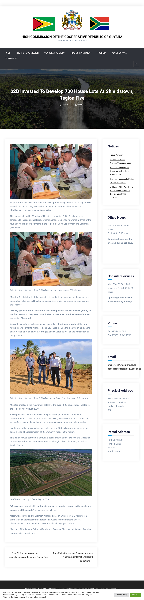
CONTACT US (11, 58)
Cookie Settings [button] (121, 595)
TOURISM (101, 53)
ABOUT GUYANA (119, 53)
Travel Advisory (117, 155)
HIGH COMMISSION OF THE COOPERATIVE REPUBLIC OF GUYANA (72, 37)
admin (79, 105)
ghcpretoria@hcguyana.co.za (122, 365)
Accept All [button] (135, 595)
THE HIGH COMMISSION (27, 53)
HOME (7, 53)
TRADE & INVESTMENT (81, 53)
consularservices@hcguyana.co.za (124, 368)
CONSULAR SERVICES (54, 53)
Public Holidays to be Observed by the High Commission (119, 171)
